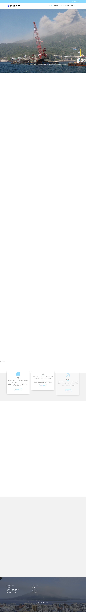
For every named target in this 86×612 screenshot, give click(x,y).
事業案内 (62, 5)
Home (50, 5)
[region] (43, 191)
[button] (43, 370)
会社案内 (56, 5)
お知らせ (73, 5)
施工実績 (67, 5)
